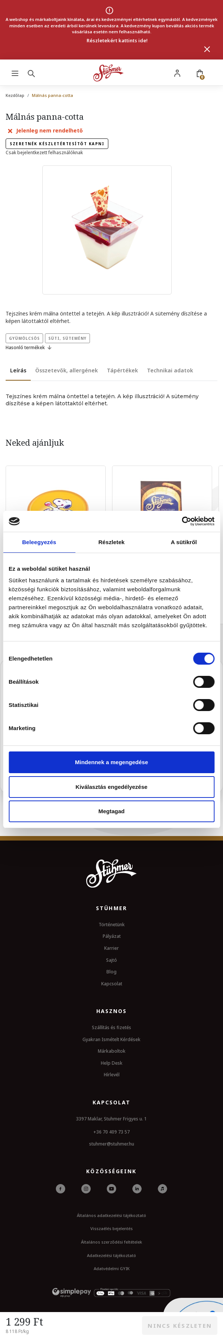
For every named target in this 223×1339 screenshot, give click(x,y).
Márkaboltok (112, 1051)
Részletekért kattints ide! (117, 40)
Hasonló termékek (30, 347)
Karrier (111, 948)
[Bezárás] (207, 49)
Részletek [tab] (111, 542)
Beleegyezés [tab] (39, 542)
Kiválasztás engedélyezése (112, 787)
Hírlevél (112, 1074)
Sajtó (111, 960)
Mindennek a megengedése (111, 762)
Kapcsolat (111, 983)
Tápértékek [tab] (122, 370)
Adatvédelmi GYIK (112, 1268)
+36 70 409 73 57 (111, 1132)
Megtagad (111, 811)
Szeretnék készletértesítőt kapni (57, 143)
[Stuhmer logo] (108, 73)
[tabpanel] (111, 400)
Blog (111, 972)
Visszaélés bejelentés (111, 1228)
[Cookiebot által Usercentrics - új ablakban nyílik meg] (181, 521)
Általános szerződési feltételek (111, 1242)
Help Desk (112, 1063)
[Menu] (14, 73)
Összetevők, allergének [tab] (66, 370)
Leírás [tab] (18, 370)
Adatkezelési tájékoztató (111, 1255)
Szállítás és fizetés (111, 1027)
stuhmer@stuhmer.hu (111, 1144)
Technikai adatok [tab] (170, 370)
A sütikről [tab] (184, 542)
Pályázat (112, 936)
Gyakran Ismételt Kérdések (111, 1039)
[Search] (33, 73)
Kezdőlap (15, 95)
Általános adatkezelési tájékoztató (111, 1215)
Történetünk (112, 924)
